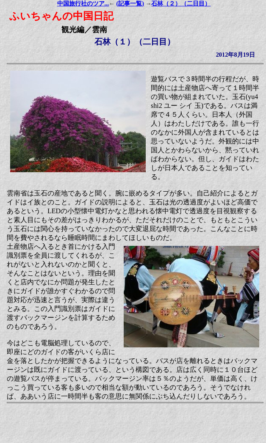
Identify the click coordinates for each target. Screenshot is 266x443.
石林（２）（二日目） (181, 3)
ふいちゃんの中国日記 (61, 16)
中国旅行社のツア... (83, 3)
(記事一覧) (130, 3)
